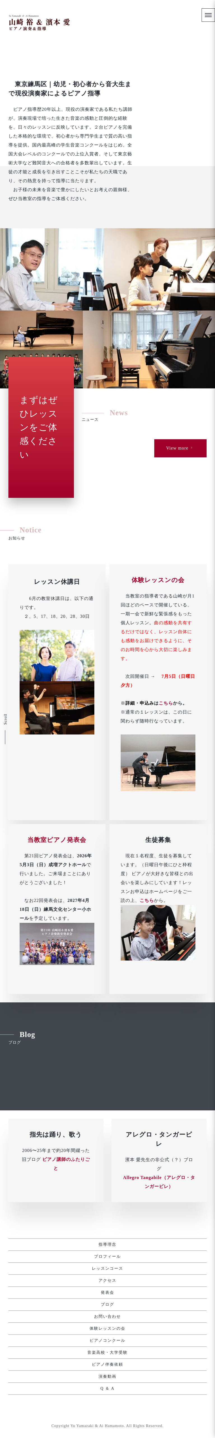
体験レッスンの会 (158, 779)
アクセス (107, 1281)
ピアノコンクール (107, 1341)
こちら (166, 902)
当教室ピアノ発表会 (56, 988)
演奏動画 (107, 1377)
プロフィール (107, 1257)
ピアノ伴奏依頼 (107, 1365)
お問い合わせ (107, 1317)
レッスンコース (107, 1269)
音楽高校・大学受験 (107, 1353)
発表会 (107, 1293)
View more (180, 517)
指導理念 (107, 1245)
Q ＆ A (107, 1389)
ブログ (107, 1305)
